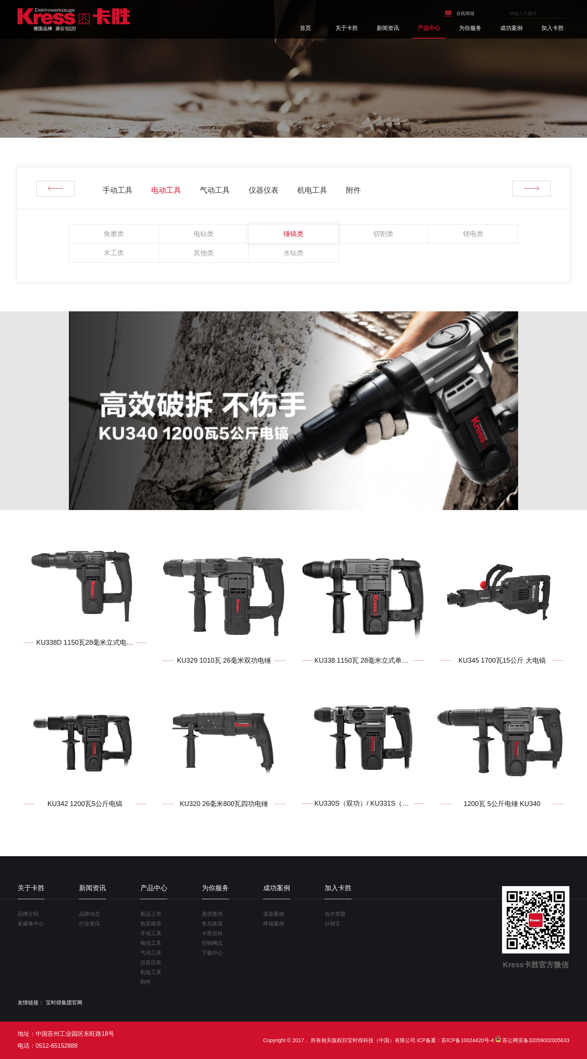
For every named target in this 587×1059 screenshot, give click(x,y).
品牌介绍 (28, 914)
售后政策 (212, 924)
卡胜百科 (212, 933)
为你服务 (470, 28)
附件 (353, 190)
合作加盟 (335, 914)
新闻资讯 (388, 28)
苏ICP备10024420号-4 (467, 1040)
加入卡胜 (552, 28)
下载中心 (212, 953)
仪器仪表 (264, 190)
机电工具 (312, 190)
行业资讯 (89, 924)
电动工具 (166, 190)
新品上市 (150, 914)
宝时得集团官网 (64, 1002)
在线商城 (465, 13)
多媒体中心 (31, 924)
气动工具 (215, 190)
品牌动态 (89, 914)
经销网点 (212, 943)
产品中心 (429, 28)
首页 (305, 28)
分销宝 (332, 924)
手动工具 (118, 190)
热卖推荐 (150, 924)
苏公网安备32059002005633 (535, 1040)
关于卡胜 (346, 28)
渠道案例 (273, 914)
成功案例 (511, 28)
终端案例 (273, 924)
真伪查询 (212, 914)
